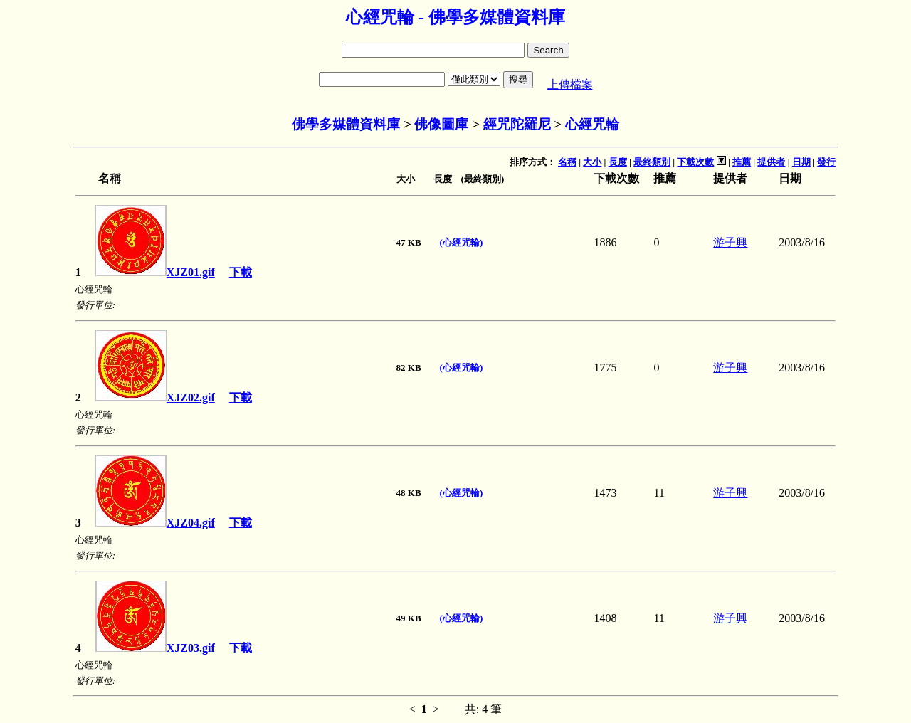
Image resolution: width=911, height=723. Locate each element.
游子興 (730, 242)
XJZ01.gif (155, 272)
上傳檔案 (570, 84)
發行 (826, 162)
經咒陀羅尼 (517, 124)
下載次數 (695, 162)
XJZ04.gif (155, 523)
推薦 (741, 162)
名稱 (567, 162)
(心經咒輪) (461, 242)
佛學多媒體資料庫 (346, 124)
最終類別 (651, 162)
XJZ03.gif (155, 648)
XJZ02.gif (155, 397)
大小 (592, 162)
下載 (240, 272)
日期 (801, 162)
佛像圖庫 (441, 124)
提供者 (771, 162)
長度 (618, 162)
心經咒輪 (592, 124)
